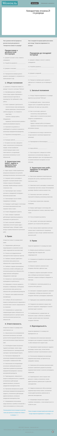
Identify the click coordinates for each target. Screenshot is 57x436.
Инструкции (35, 3)
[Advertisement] (28, 25)
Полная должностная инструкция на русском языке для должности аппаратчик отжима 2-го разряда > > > (14, 413)
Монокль (9, 3)
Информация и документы (47, 3)
